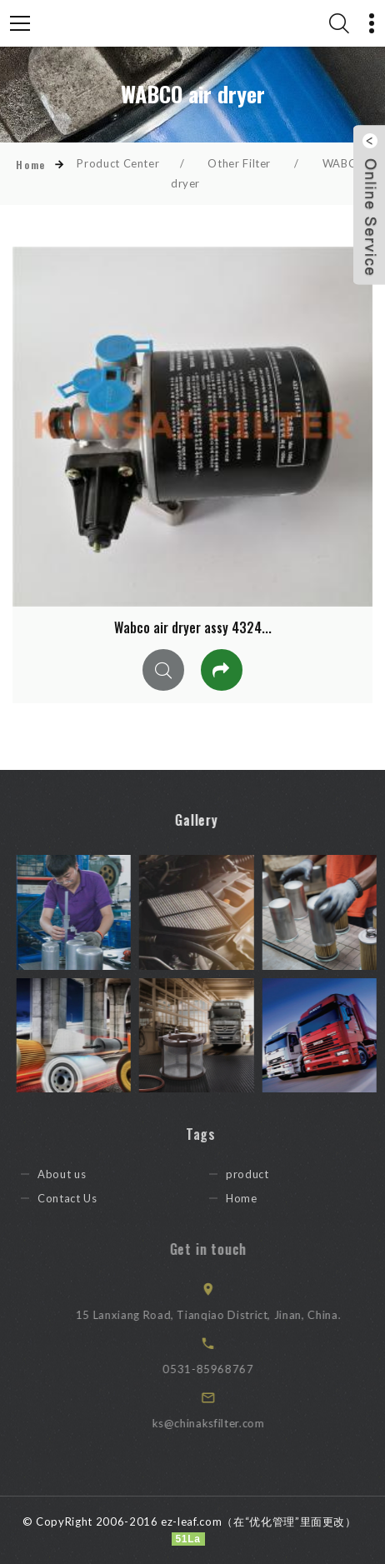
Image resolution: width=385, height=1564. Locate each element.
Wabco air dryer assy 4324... (193, 627)
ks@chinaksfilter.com (223, 1423)
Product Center (118, 163)
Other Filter (239, 163)
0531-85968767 (223, 1369)
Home (30, 164)
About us (74, 1174)
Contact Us (80, 1198)
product (260, 1174)
